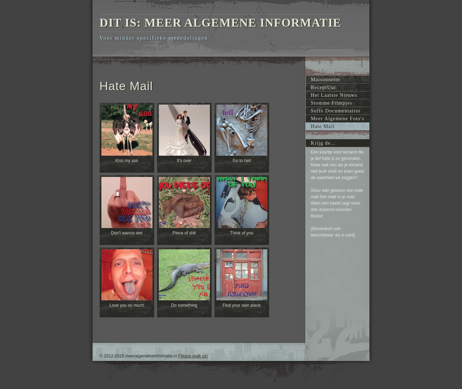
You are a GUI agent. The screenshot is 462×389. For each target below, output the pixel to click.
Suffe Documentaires (336, 110)
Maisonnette (325, 79)
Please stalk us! (193, 356)
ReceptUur (323, 87)
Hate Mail (323, 126)
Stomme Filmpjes (331, 103)
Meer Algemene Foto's (337, 118)
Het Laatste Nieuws (334, 95)
